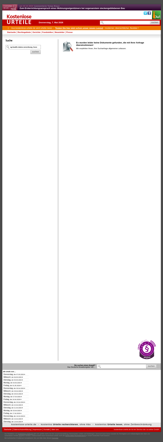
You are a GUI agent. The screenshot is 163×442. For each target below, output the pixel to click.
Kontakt (47, 429)
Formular (55, 438)
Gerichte (36, 32)
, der (14, 374)
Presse (69, 32)
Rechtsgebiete (24, 32)
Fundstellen (47, 32)
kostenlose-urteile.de (25, 434)
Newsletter (60, 32)
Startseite (11, 32)
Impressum (37, 429)
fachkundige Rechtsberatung (75, 435)
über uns (55, 429)
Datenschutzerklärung (22, 429)
